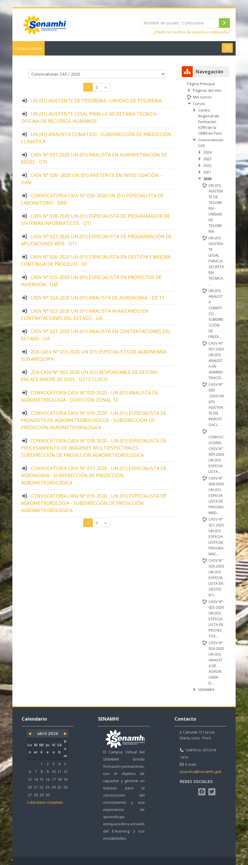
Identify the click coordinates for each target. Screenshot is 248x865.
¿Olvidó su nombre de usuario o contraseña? (192, 32)
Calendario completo (45, 802)
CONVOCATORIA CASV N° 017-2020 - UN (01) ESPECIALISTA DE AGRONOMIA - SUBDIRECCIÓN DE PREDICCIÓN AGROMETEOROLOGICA (93, 475)
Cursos (199, 103)
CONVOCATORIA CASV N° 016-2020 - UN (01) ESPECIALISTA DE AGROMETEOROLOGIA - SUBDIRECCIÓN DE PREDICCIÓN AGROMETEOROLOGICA (93, 503)
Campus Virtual (28, 48)
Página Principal (201, 83)
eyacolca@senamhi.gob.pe (203, 771)
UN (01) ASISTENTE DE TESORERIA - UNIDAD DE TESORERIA (96, 101)
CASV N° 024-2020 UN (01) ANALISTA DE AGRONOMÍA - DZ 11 (97, 298)
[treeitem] (205, 386)
